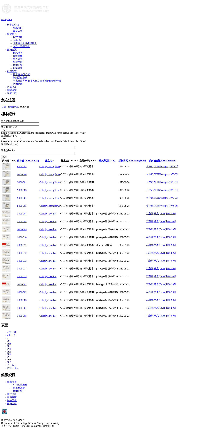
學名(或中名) (8, 150)
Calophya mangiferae (49, 166)
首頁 (3, 107)
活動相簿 (17, 84)
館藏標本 (12, 381)
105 (9, 356)
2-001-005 (22, 206)
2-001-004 (22, 198)
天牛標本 (17, 40)
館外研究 (17, 59)
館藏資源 (12, 49)
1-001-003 (22, 300)
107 (9, 362)
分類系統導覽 (20, 385)
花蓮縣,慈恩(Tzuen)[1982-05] (161, 213)
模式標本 (17, 37)
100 (9, 343)
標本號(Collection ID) (28, 160)
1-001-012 (22, 253)
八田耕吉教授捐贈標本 (25, 43)
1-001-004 (22, 308)
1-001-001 (22, 284)
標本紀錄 (17, 65)
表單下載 (12, 93)
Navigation (6, 19)
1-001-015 (22, 276)
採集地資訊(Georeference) (162, 160)
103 (9, 351)
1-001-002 (22, 292)
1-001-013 (22, 261)
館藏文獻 (17, 62)
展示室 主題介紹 (21, 74)
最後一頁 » (12, 368)
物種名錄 (17, 68)
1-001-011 (21, 245)
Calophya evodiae (48, 213)
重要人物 (17, 31)
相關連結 (12, 90)
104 (9, 354)
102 (9, 348)
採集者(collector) (9, 144)
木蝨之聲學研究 (21, 46)
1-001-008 (22, 221)
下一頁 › (11, 365)
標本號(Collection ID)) (12, 120)
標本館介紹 (13, 24)
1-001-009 (22, 229)
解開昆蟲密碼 (20, 77)
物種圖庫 (17, 56)
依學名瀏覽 (19, 388)
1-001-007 (22, 213)
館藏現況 (17, 28)
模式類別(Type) (9, 127)
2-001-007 (22, 166)
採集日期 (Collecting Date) (132, 160)
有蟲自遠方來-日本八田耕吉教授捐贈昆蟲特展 (37, 80)
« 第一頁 (11, 332)
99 (8, 340)
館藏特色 (12, 34)
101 (9, 346)
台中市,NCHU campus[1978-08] (162, 166)
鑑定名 (49, 160)
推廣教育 (12, 71)
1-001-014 (22, 268)
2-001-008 (22, 174)
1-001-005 (22, 316)
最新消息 (12, 87)
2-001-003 (22, 190)
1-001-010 (22, 237)
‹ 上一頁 (11, 335)
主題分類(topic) (9, 135)
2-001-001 (22, 182)
